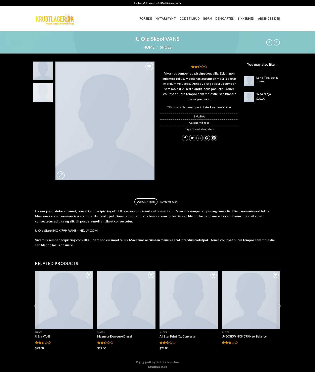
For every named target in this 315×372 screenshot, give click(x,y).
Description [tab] (146, 201)
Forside (145, 18)
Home (148, 47)
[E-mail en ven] (199, 138)
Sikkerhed (246, 18)
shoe (204, 129)
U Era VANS (42, 336)
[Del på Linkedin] (214, 138)
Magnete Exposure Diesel (114, 336)
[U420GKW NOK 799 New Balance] (251, 300)
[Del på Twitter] (192, 138)
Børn (207, 18)
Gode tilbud (189, 18)
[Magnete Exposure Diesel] (126, 300)
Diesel (196, 129)
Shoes (166, 47)
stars (211, 129)
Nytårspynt (165, 18)
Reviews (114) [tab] (169, 201)
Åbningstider (269, 18)
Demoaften (224, 18)
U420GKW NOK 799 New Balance (244, 336)
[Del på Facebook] (185, 138)
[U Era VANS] (64, 300)
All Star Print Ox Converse (177, 336)
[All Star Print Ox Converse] (189, 300)
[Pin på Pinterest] (207, 138)
